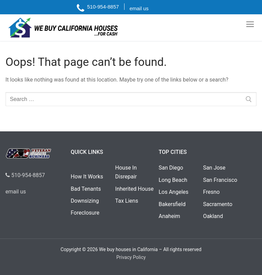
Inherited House (134, 189)
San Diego (171, 167)
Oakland (213, 216)
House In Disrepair (126, 172)
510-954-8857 (25, 175)
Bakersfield (172, 204)
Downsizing (85, 201)
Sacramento (217, 204)
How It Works (87, 176)
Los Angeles (173, 192)
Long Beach (173, 180)
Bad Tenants (86, 189)
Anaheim (169, 216)
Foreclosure (85, 212)
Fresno (211, 192)
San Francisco (220, 180)
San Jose (214, 167)
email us (15, 191)
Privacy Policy (131, 257)
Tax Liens (126, 201)
